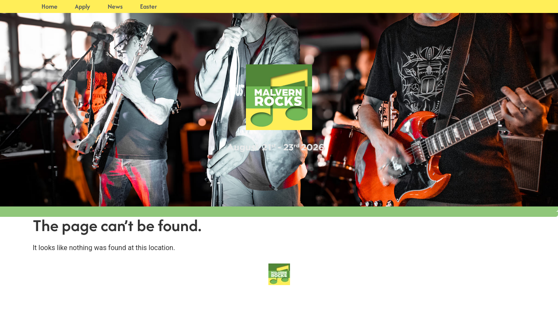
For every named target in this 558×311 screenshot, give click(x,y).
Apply (82, 6)
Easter (148, 6)
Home (49, 6)
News (115, 6)
